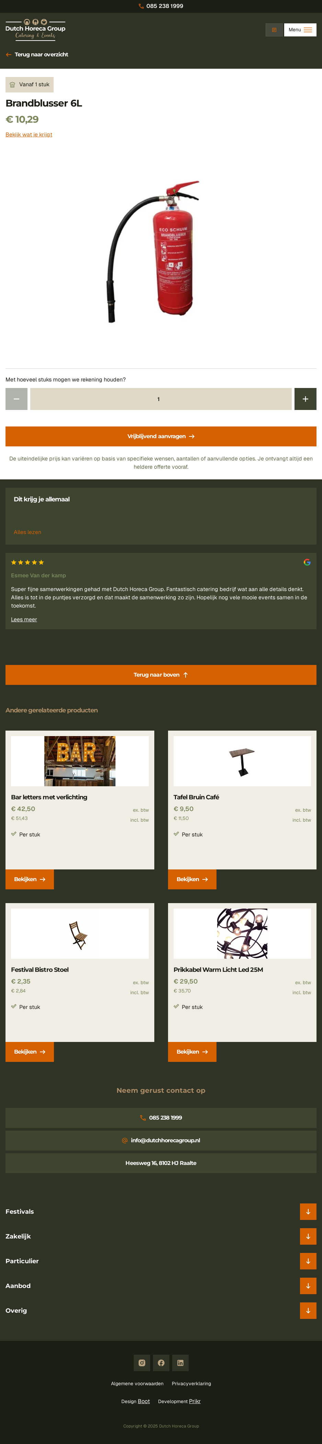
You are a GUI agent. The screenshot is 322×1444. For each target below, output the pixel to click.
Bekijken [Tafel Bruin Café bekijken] (192, 879)
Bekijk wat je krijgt (28, 134)
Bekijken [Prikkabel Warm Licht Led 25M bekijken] (192, 1051)
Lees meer (24, 619)
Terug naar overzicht (37, 55)
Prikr (195, 1401)
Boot (144, 1401)
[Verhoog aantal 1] (306, 399)
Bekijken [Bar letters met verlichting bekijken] (29, 879)
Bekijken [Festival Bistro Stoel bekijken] (29, 1051)
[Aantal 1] (161, 399)
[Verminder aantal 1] (16, 399)
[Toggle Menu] (300, 29)
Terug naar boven (161, 674)
